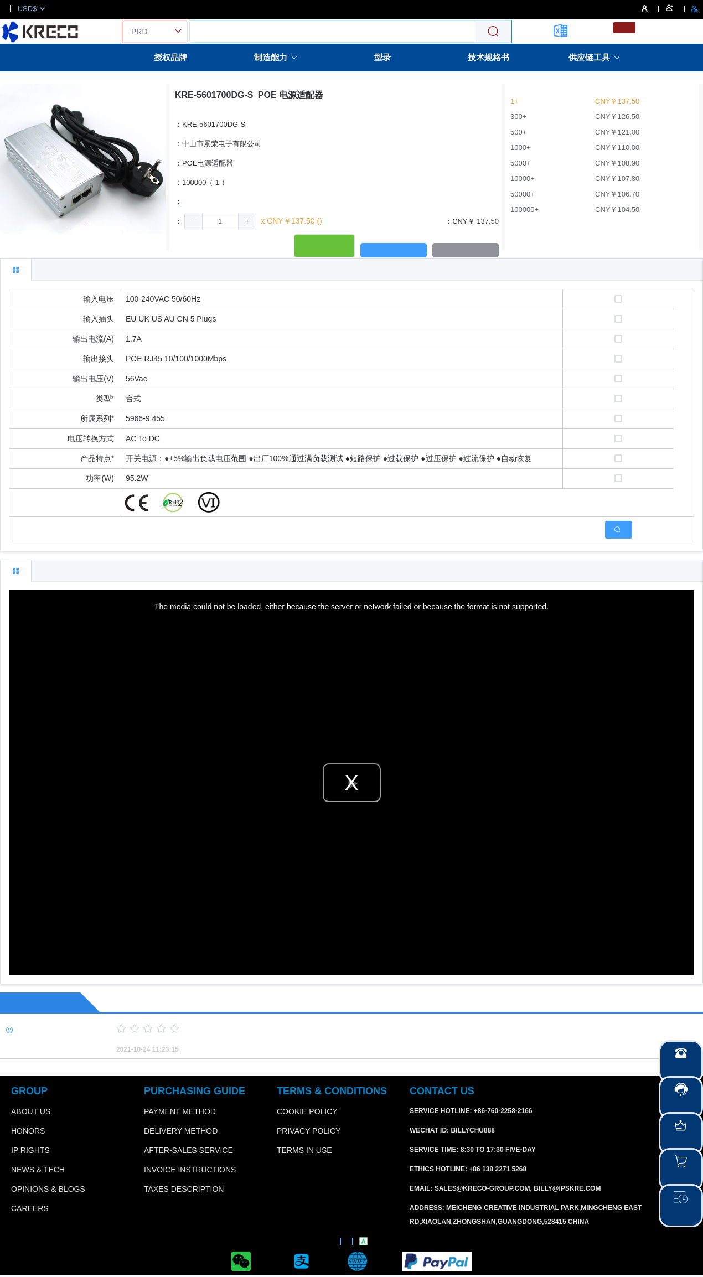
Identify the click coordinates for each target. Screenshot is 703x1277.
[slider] (390, 1029)
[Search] (493, 32)
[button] (194, 221)
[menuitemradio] (624, 27)
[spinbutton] (220, 221)
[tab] (16, 269)
